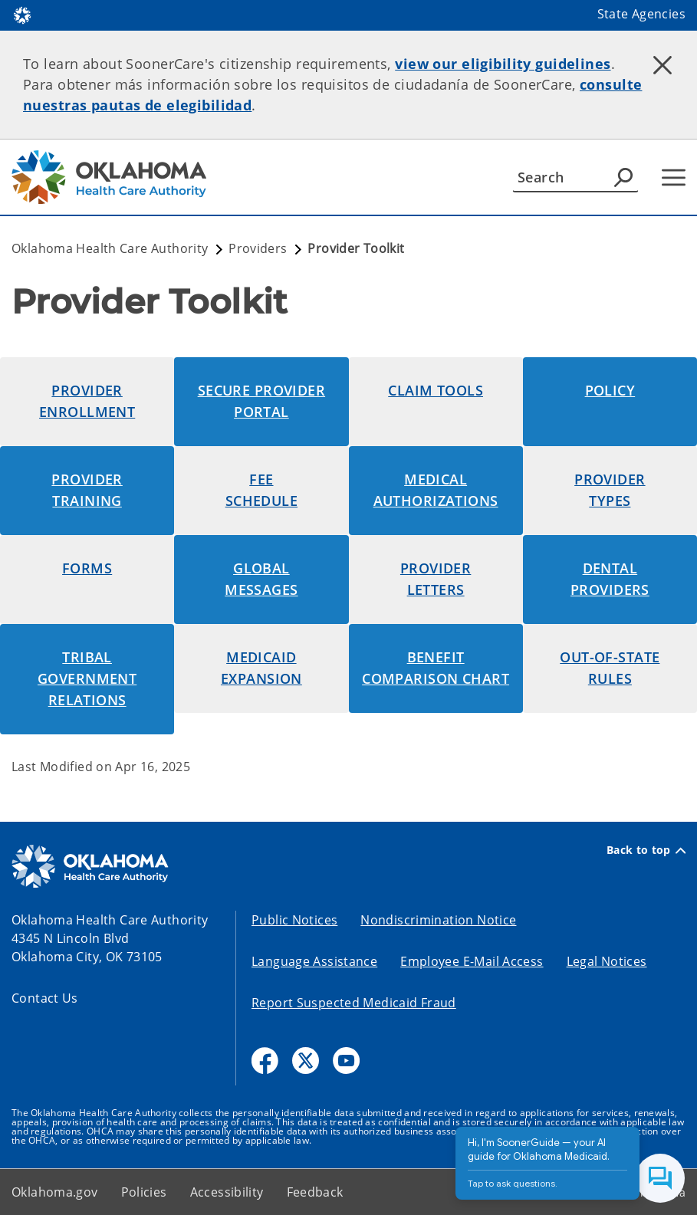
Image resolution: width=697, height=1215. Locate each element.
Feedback (315, 1192)
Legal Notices (607, 961)
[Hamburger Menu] (673, 177)
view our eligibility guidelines (502, 63)
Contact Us (45, 998)
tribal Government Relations (87, 678)
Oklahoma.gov (55, 1192)
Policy (610, 390)
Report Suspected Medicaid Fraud (354, 1002)
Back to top (646, 850)
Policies (144, 1192)
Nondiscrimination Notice (438, 919)
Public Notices (294, 919)
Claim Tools (435, 390)
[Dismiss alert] (662, 65)
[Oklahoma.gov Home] (22, 14)
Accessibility (227, 1192)
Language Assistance (314, 961)
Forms (87, 568)
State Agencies (641, 13)
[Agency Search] (623, 177)
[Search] (575, 177)
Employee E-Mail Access (471, 961)
